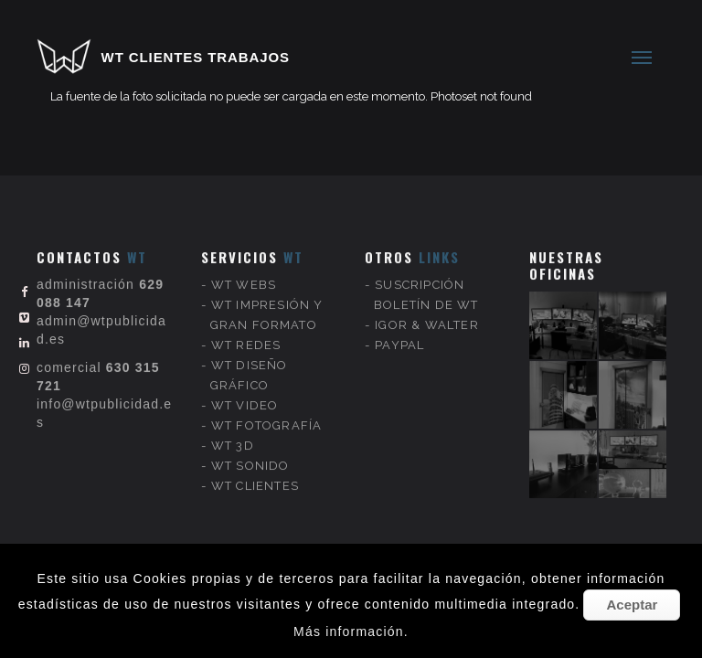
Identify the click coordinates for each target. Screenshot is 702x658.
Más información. (351, 631)
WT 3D (232, 432)
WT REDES (246, 331)
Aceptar (631, 604)
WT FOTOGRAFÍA (267, 412)
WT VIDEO (245, 391)
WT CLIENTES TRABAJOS (195, 57)
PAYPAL (399, 331)
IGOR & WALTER (427, 311)
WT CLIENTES (255, 472)
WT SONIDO (250, 452)
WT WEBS (243, 271)
